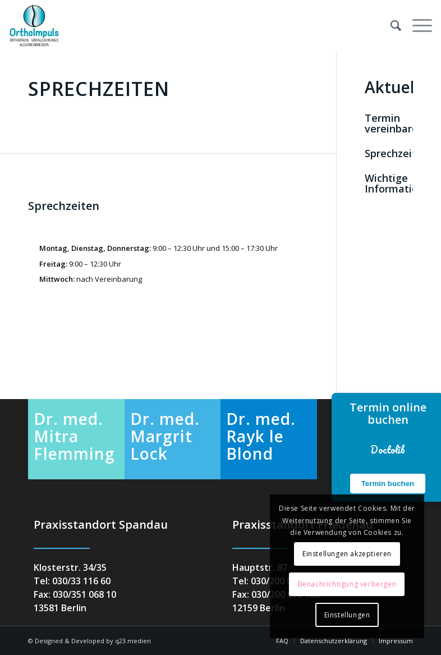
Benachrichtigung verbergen (347, 584)
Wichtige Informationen (401, 183)
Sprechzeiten (397, 153)
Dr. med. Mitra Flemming (74, 436)
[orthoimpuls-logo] (34, 25)
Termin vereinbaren (394, 123)
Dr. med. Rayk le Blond (261, 436)
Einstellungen (347, 615)
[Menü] (416, 25)
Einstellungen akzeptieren (347, 553)
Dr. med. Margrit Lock (165, 436)
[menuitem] (390, 25)
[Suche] (390, 25)
